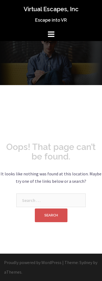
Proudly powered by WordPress (32, 262)
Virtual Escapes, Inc (51, 9)
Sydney (85, 262)
